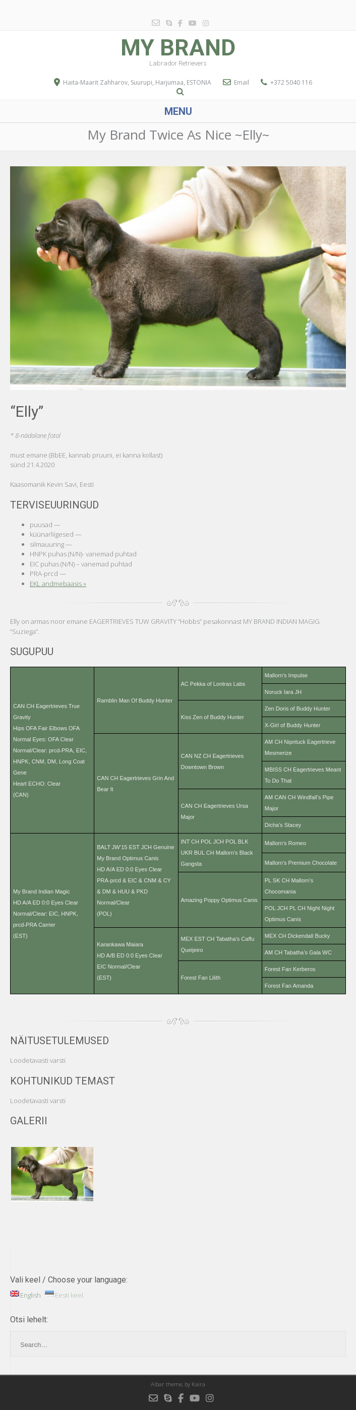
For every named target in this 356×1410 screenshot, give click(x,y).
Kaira (198, 1384)
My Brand (178, 47)
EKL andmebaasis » (58, 583)
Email (241, 82)
